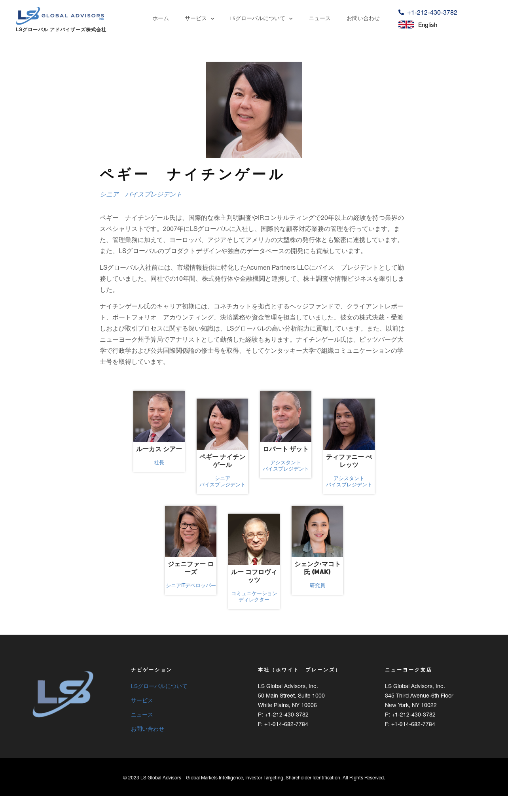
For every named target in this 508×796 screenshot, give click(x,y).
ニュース (320, 18)
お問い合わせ (363, 18)
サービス (199, 19)
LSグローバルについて (261, 19)
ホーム (160, 18)
